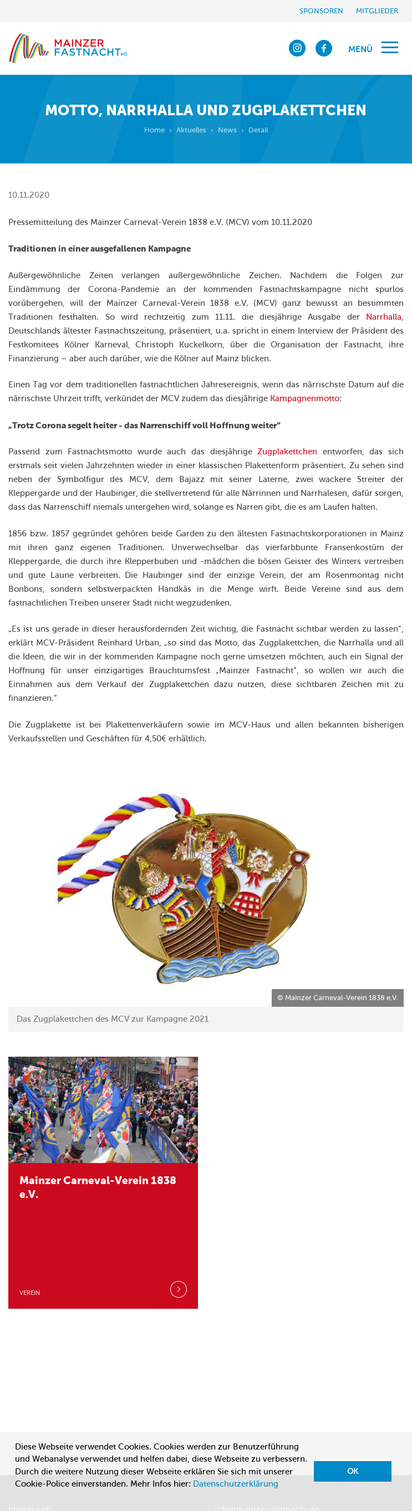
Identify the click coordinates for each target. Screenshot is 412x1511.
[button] (16, 1497)
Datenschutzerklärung (235, 1483)
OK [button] (352, 1471)
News (227, 130)
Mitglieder (377, 11)
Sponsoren (321, 11)
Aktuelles (191, 130)
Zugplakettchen (287, 451)
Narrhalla (383, 317)
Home (154, 130)
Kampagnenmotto (304, 398)
